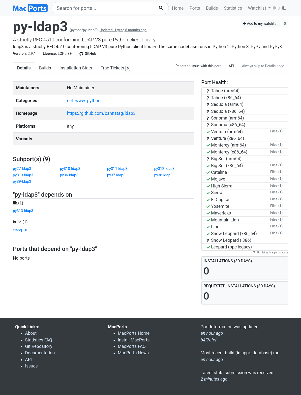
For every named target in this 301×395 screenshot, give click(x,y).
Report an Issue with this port (198, 66)
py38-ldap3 (163, 175)
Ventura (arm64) (225, 131)
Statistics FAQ (38, 339)
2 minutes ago (214, 379)
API (231, 66)
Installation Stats (76, 67)
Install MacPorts (134, 339)
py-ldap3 (40, 26)
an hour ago (212, 359)
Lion (213, 226)
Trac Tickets (115, 68)
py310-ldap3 (70, 168)
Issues (31, 366)
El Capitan (219, 199)
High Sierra (219, 185)
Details (24, 67)
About (31, 333)
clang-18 (20, 230)
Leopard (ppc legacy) (229, 246)
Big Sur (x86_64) (225, 165)
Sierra (214, 192)
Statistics (233, 8)
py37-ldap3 (116, 175)
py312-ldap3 (164, 168)
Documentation (40, 352)
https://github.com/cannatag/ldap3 (101, 113)
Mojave (216, 179)
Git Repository (38, 346)
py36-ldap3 (69, 175)
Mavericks (219, 213)
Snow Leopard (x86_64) (232, 233)
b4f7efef (208, 339)
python (93, 100)
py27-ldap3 (22, 168)
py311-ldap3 (117, 168)
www (80, 100)
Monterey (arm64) (226, 145)
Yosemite (218, 206)
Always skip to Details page (263, 66)
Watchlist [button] (257, 8)
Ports (195, 8)
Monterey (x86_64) (227, 152)
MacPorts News (133, 352)
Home (177, 8)
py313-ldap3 (23, 175)
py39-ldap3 (22, 181)
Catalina (217, 172)
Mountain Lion (223, 219)
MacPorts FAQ (132, 346)
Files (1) (276, 131)
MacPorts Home (134, 333)
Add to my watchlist (260, 24)
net (70, 100)
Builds (212, 8)
